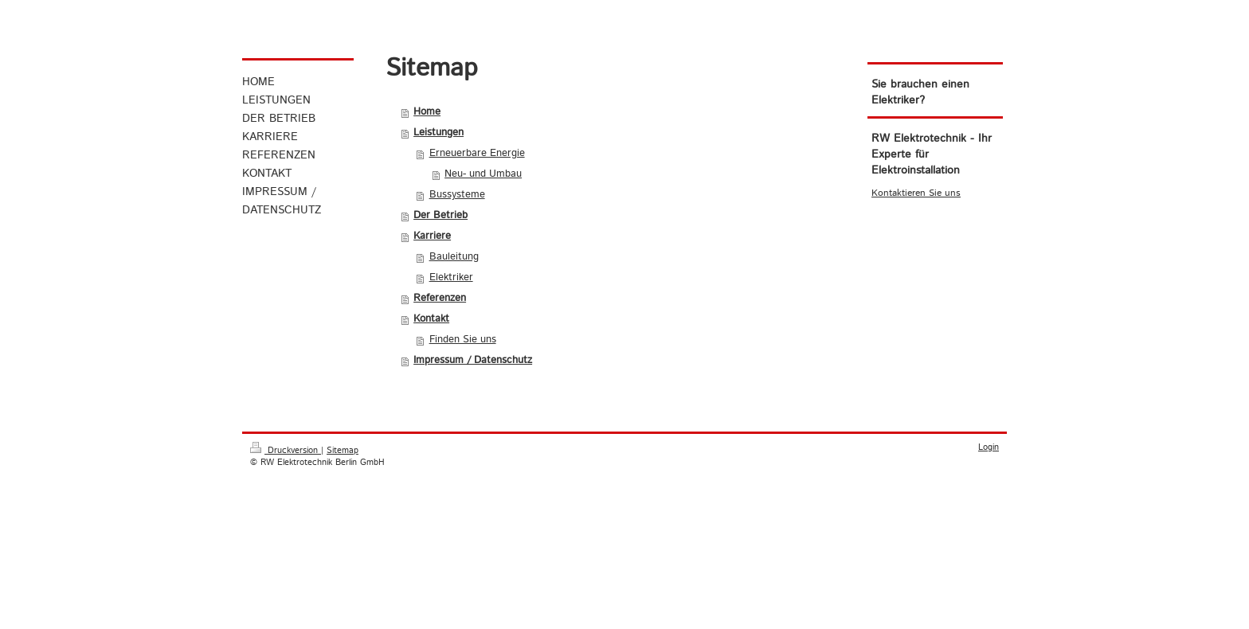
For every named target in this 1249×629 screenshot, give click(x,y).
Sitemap (342, 450)
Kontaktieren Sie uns (916, 193)
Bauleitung (454, 256)
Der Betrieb (440, 215)
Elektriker (451, 277)
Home (426, 111)
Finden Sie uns (462, 339)
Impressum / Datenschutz (472, 360)
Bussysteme (457, 194)
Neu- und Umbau (483, 174)
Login (988, 447)
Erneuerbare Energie (477, 153)
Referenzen (439, 298)
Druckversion (285, 450)
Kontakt (431, 318)
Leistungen (438, 132)
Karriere (432, 236)
